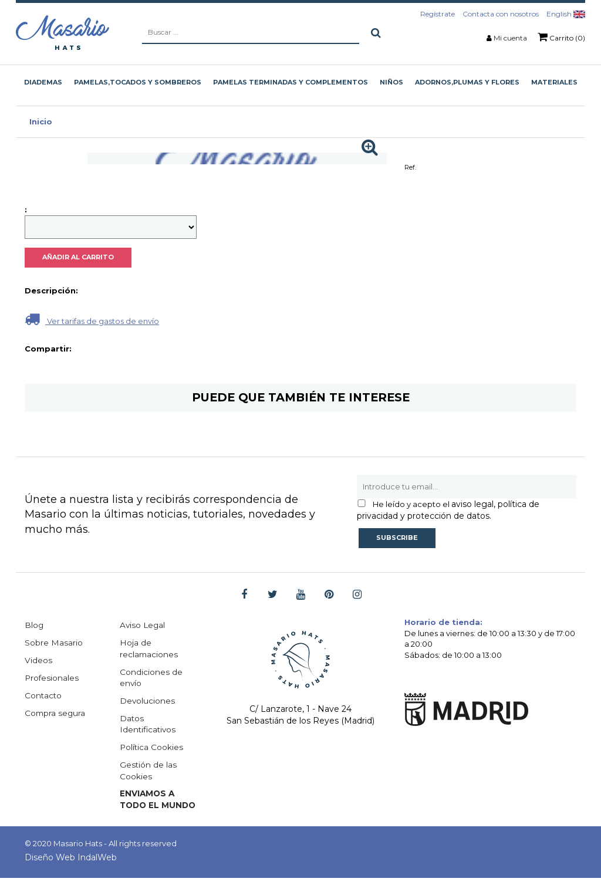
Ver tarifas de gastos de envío (92, 319)
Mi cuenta (510, 37)
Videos (38, 661)
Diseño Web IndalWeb (71, 871)
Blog (34, 625)
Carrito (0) (561, 37)
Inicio (40, 121)
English (565, 13)
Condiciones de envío (151, 678)
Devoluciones (147, 702)
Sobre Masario (54, 643)
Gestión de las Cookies (148, 772)
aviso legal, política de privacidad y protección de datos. (448, 510)
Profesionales (52, 678)
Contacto (44, 696)
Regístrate (437, 13)
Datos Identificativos (149, 725)
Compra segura (56, 713)
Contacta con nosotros (500, 13)
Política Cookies (152, 749)
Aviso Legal (143, 625)
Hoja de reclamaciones (149, 649)
